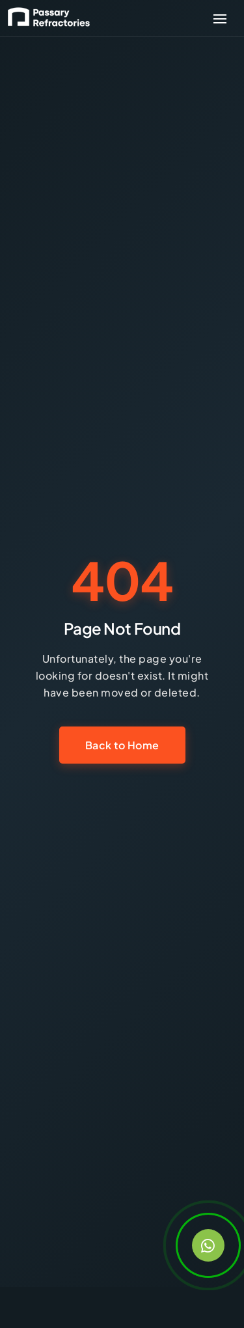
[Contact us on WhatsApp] (208, 1246)
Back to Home (122, 745)
